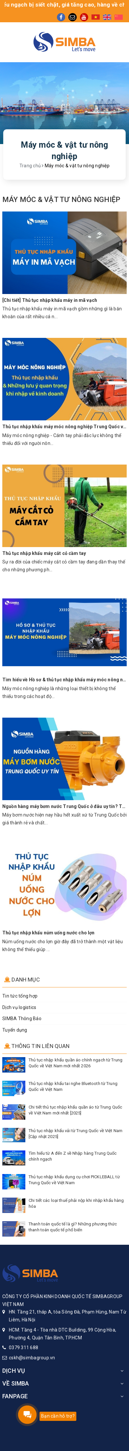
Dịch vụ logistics (19, 1007)
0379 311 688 (23, 1347)
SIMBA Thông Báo (21, 1018)
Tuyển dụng (14, 1030)
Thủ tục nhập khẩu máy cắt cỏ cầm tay (44, 553)
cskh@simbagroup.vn (32, 1357)
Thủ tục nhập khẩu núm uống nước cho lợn (48, 932)
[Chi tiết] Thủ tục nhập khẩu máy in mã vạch (49, 300)
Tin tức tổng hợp (20, 996)
